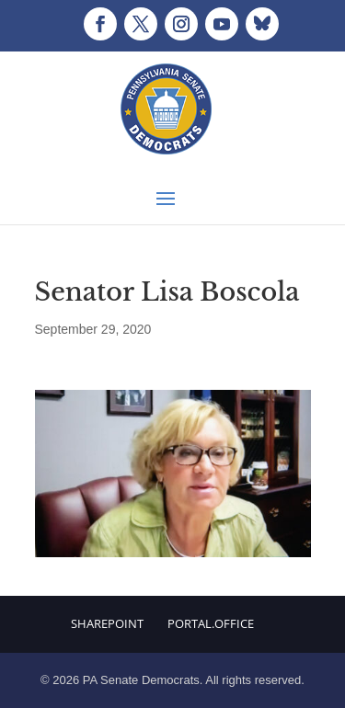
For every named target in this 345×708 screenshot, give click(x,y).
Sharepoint (107, 623)
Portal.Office (210, 623)
